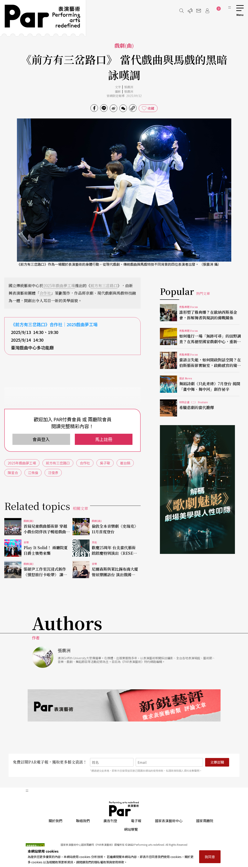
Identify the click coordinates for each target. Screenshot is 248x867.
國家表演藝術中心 (168, 820)
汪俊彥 (53, 472)
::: (229, 6)
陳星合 (13, 472)
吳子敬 (105, 462)
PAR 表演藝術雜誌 (124, 808)
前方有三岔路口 (103, 285)
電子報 (136, 820)
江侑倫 (33, 472)
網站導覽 (131, 829)
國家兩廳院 (204, 820)
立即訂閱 (217, 762)
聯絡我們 (83, 820)
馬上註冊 (103, 439)
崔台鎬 (125, 462)
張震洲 (128, 87)
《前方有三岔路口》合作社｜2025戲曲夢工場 (54, 324)
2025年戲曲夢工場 (59, 285)
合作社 (45, 293)
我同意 (210, 856)
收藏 (150, 108)
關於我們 (55, 820)
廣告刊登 (110, 820)
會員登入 (41, 439)
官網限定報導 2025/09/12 (124, 96)
